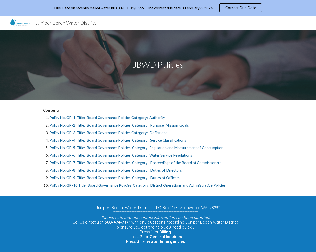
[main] (158, 64)
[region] (158, 8)
